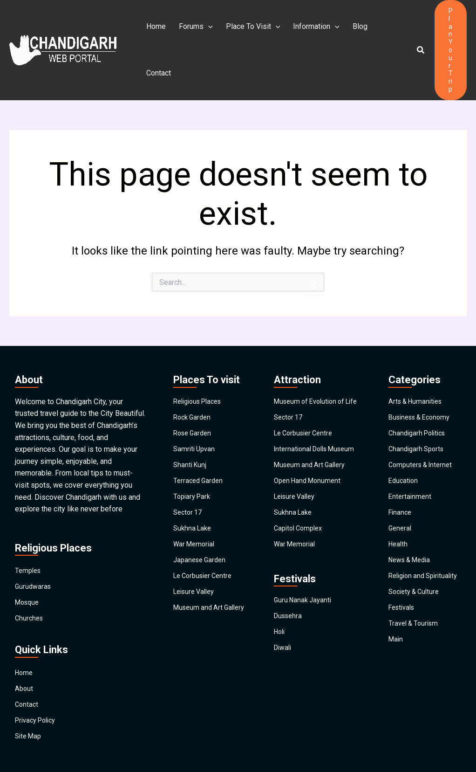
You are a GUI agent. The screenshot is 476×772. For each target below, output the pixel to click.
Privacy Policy (38, 687)
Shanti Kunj (191, 429)
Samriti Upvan (195, 412)
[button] (417, 30)
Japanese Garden (201, 530)
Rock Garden (193, 379)
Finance (401, 480)
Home (156, 30)
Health (398, 513)
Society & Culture (416, 571)
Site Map (29, 704)
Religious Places (201, 362)
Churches (30, 582)
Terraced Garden (199, 446)
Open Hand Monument (310, 461)
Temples (29, 531)
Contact (383, 30)
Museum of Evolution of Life (313, 366)
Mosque (28, 565)
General (400, 496)
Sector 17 (189, 480)
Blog (352, 30)
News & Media (412, 530)
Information (310, 30)
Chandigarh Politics (419, 396)
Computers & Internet (423, 429)
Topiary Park (193, 463)
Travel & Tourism (415, 604)
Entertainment (410, 463)
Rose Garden (194, 396)
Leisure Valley (196, 563)
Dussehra (289, 602)
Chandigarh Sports (418, 412)
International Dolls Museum (303, 424)
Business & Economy (422, 379)
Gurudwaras (34, 548)
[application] (206, 30)
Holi (280, 618)
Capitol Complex (300, 511)
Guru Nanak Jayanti (304, 585)
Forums (194, 30)
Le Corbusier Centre (205, 547)
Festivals (403, 588)
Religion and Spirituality (408, 551)
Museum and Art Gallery (199, 584)
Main (396, 621)
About (24, 654)
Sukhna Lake (193, 496)
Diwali (284, 635)
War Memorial (195, 513)
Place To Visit (249, 30)
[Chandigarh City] (62, 30)
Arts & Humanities (417, 362)
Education (404, 446)
